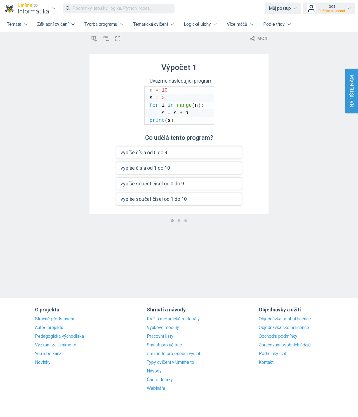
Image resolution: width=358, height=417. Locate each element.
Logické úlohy (197, 24)
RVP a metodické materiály (173, 319)
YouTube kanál (49, 353)
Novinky (43, 362)
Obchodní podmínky (278, 336)
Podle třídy (274, 24)
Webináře (156, 388)
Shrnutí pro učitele (164, 345)
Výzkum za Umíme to (55, 345)
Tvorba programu (100, 24)
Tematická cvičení (150, 24)
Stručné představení (54, 319)
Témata (14, 24)
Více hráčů (237, 24)
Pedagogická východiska (59, 336)
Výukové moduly (163, 327)
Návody (154, 371)
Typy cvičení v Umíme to (170, 362)
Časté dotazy (160, 379)
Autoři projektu (49, 327)
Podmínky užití (273, 353)
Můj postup (280, 8)
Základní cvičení (53, 24)
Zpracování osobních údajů (285, 345)
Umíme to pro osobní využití (174, 353)
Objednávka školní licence (284, 327)
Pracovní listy (160, 336)
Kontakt (266, 362)
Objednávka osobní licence (285, 319)
